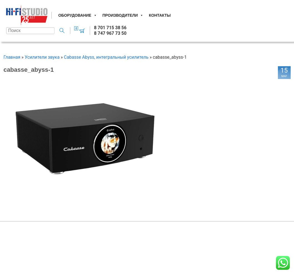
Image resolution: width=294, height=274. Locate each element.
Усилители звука (42, 57)
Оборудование (77, 15)
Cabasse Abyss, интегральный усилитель (106, 57)
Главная (11, 57)
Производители (123, 15)
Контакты (160, 15)
